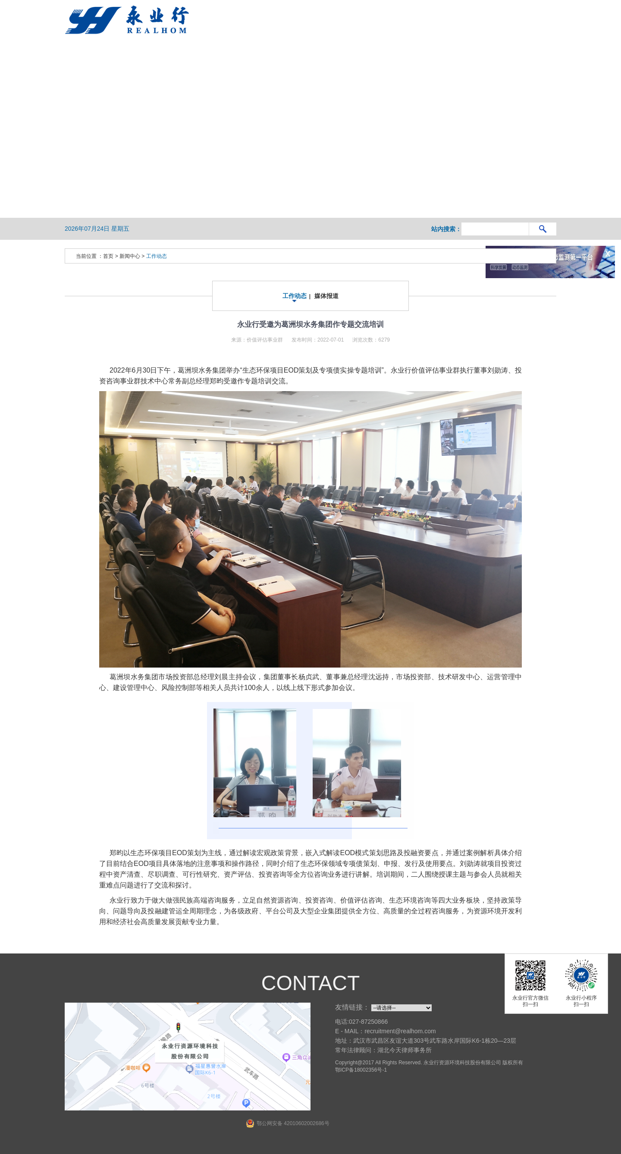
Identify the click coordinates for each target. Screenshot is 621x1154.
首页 (108, 256)
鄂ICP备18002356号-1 (361, 1070)
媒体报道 (326, 295)
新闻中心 (129, 256)
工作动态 (156, 256)
